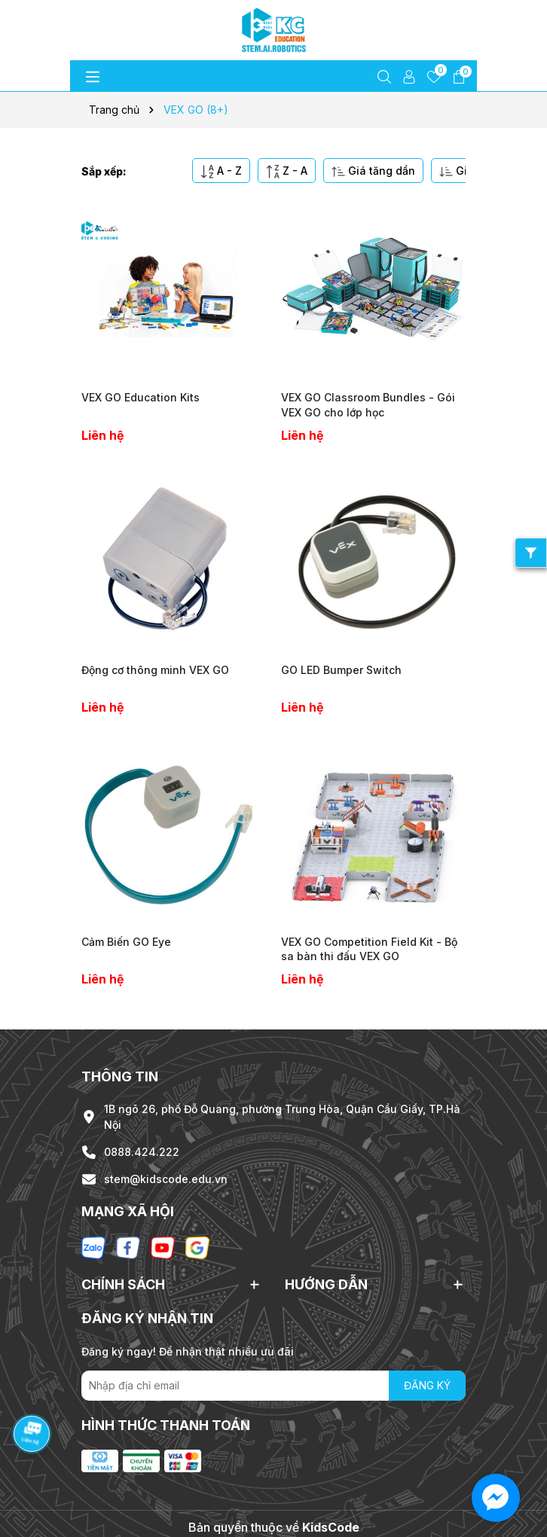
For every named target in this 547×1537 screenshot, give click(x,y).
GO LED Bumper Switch (341, 669)
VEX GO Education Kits (140, 397)
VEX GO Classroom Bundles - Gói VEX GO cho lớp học (368, 405)
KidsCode (330, 1527)
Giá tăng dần (373, 171)
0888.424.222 (141, 1151)
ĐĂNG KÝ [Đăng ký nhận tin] (427, 1385)
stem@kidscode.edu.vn (166, 1179)
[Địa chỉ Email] (273, 1386)
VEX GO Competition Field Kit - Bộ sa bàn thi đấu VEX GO (369, 949)
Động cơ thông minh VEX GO (155, 669)
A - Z (221, 171)
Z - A (286, 171)
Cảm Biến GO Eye (126, 941)
